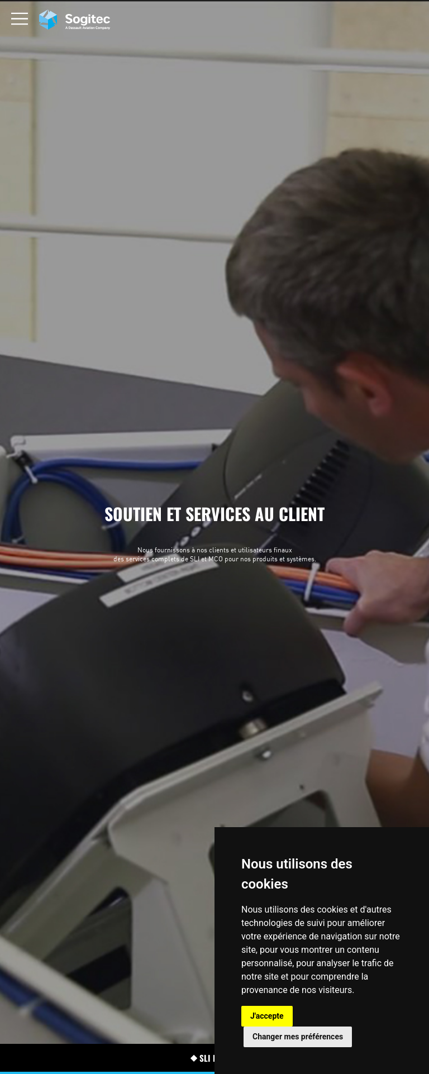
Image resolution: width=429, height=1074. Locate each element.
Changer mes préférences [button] (297, 1036)
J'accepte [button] (267, 1015)
